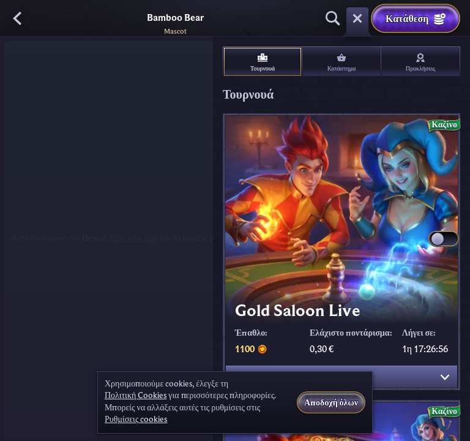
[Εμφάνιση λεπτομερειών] (445, 377)
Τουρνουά (262, 62)
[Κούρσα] (357, 18)
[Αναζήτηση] (333, 18)
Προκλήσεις (420, 62)
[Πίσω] (18, 18)
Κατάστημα (341, 62)
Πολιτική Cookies (135, 396)
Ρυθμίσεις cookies (136, 419)
